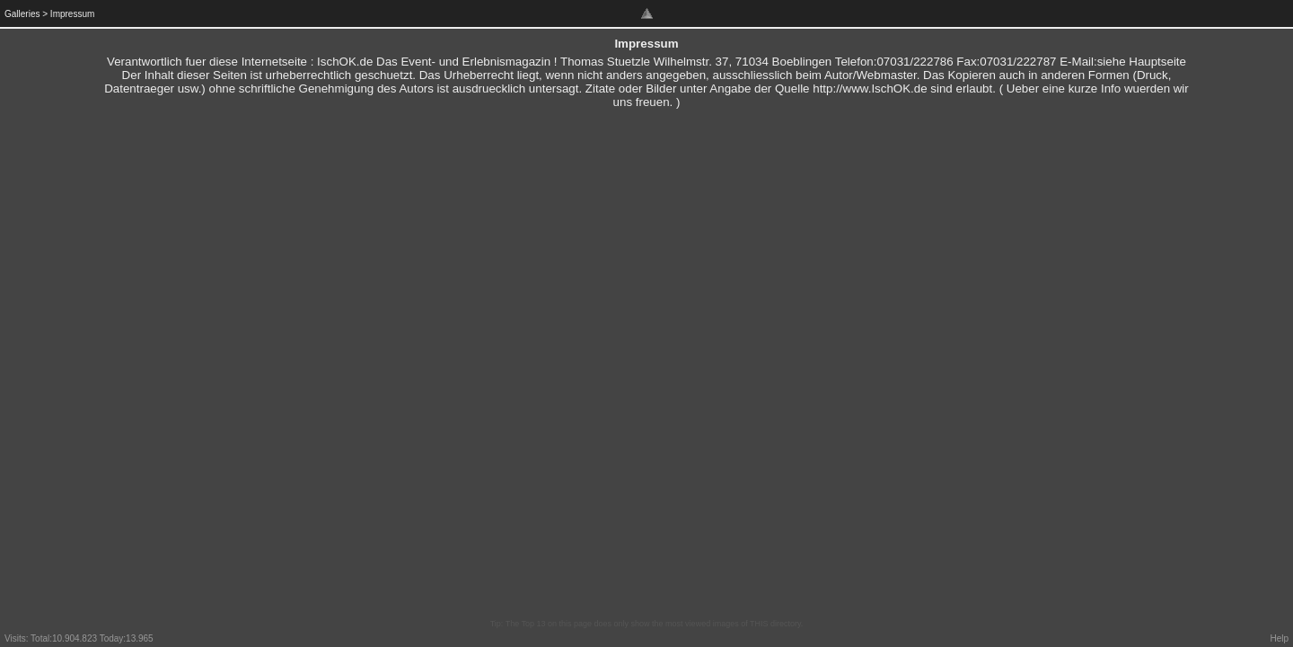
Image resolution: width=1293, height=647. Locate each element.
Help (1279, 638)
